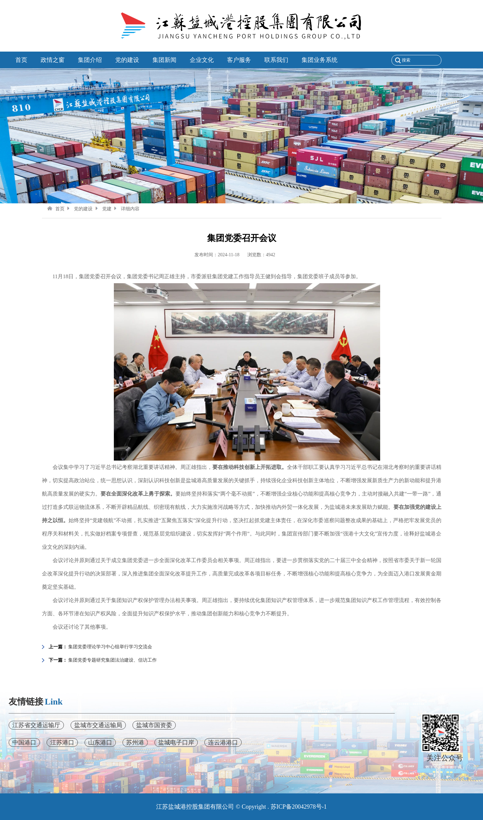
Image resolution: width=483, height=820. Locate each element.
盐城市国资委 (154, 725)
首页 (56, 208)
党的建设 (79, 208)
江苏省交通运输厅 (36, 725)
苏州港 (135, 742)
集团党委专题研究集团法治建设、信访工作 (112, 660)
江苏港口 (62, 742)
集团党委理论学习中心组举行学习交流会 (110, 646)
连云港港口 (223, 742)
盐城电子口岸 (176, 742)
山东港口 (100, 742)
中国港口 (24, 742)
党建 (103, 208)
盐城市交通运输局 (98, 725)
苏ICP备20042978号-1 (299, 806)
